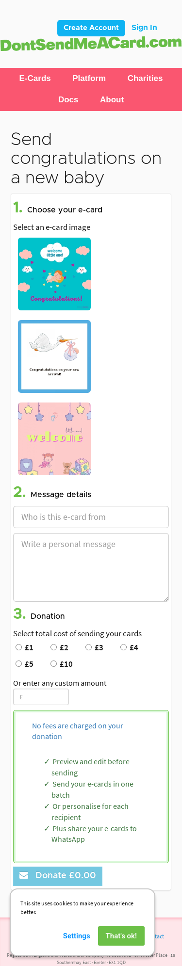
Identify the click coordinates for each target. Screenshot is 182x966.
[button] (35, 78)
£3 (94, 647)
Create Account (91, 28)
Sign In (144, 28)
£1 (24, 647)
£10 (61, 664)
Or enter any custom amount (59, 683)
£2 (59, 647)
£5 (24, 664)
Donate (57, 875)
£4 (129, 647)
